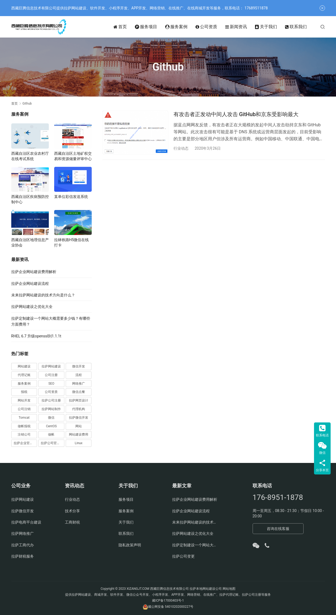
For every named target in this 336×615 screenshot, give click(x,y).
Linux (79, 443)
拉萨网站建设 (51, 366)
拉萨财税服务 (22, 556)
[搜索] (322, 27)
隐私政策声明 (130, 545)
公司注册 (51, 375)
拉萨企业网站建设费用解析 (33, 272)
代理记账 (24, 375)
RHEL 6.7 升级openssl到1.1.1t (36, 336)
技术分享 (72, 511)
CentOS (51, 426)
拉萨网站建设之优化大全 (32, 306)
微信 (51, 417)
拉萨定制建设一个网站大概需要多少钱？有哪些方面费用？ (195, 545)
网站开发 (24, 400)
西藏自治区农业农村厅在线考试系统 (30, 156)
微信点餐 (78, 392)
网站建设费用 (78, 434)
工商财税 (72, 522)
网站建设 (24, 366)
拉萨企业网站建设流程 (30, 283)
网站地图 (229, 589)
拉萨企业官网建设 (25, 443)
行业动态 (181, 148)
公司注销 (24, 409)
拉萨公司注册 (51, 400)
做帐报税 (24, 426)
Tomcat (24, 417)
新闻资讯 (236, 27)
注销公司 (24, 434)
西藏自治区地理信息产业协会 (30, 242)
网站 (78, 426)
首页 (120, 27)
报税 (24, 392)
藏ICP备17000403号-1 (168, 600)
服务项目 (146, 27)
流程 (78, 375)
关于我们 (266, 27)
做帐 (51, 434)
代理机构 (78, 409)
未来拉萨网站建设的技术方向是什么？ (43, 295)
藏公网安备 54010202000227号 (170, 607)
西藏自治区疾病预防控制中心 (30, 199)
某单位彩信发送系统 (71, 196)
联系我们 (296, 27)
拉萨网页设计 (78, 400)
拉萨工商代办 (22, 545)
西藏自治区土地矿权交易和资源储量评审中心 (73, 156)
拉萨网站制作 (51, 409)
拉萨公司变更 (183, 556)
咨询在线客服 (278, 528)
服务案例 (176, 27)
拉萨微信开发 (78, 417)
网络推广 (78, 383)
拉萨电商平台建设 (26, 522)
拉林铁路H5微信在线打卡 (71, 242)
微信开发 (78, 366)
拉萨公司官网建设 (52, 443)
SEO (51, 383)
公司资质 (206, 27)
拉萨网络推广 (22, 533)
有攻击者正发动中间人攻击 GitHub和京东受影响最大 (236, 114)
